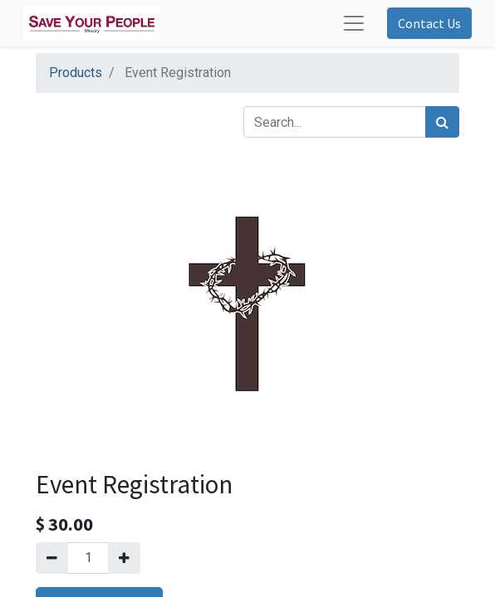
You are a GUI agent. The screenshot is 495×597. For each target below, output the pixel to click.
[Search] (442, 122)
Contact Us (429, 23)
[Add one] (124, 558)
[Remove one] (52, 558)
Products (75, 72)
